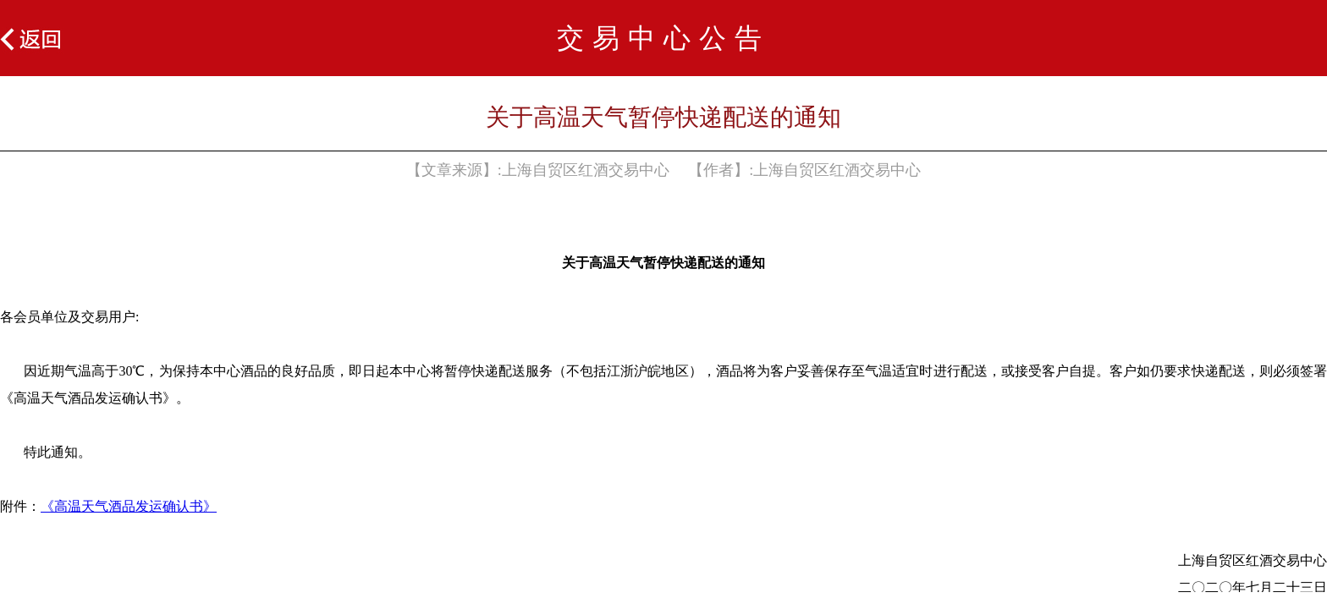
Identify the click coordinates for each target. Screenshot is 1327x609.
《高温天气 (74, 506)
